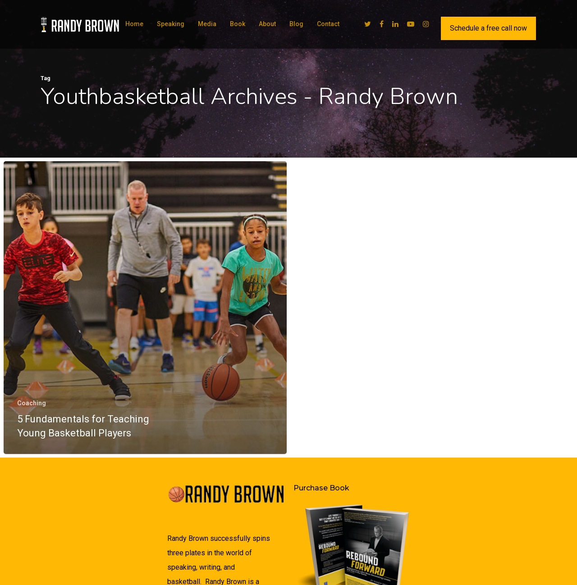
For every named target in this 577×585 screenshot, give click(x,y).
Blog (296, 23)
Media (207, 23)
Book (237, 23)
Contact (328, 23)
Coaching (31, 403)
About (267, 23)
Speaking (170, 23)
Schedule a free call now (488, 28)
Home (134, 23)
